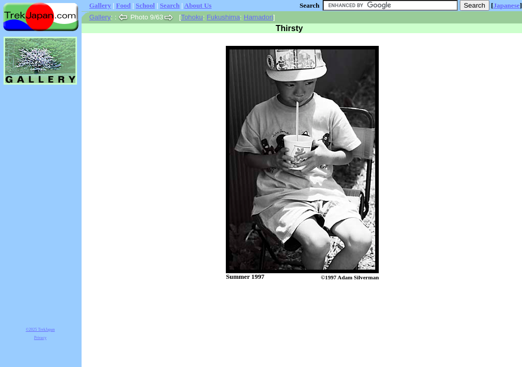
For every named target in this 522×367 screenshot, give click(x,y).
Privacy (40, 337)
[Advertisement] (291, 307)
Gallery (100, 5)
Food (123, 5)
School (145, 5)
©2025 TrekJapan (40, 329)
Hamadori (258, 17)
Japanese (506, 5)
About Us (198, 5)
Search (169, 5)
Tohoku (192, 17)
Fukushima (223, 17)
